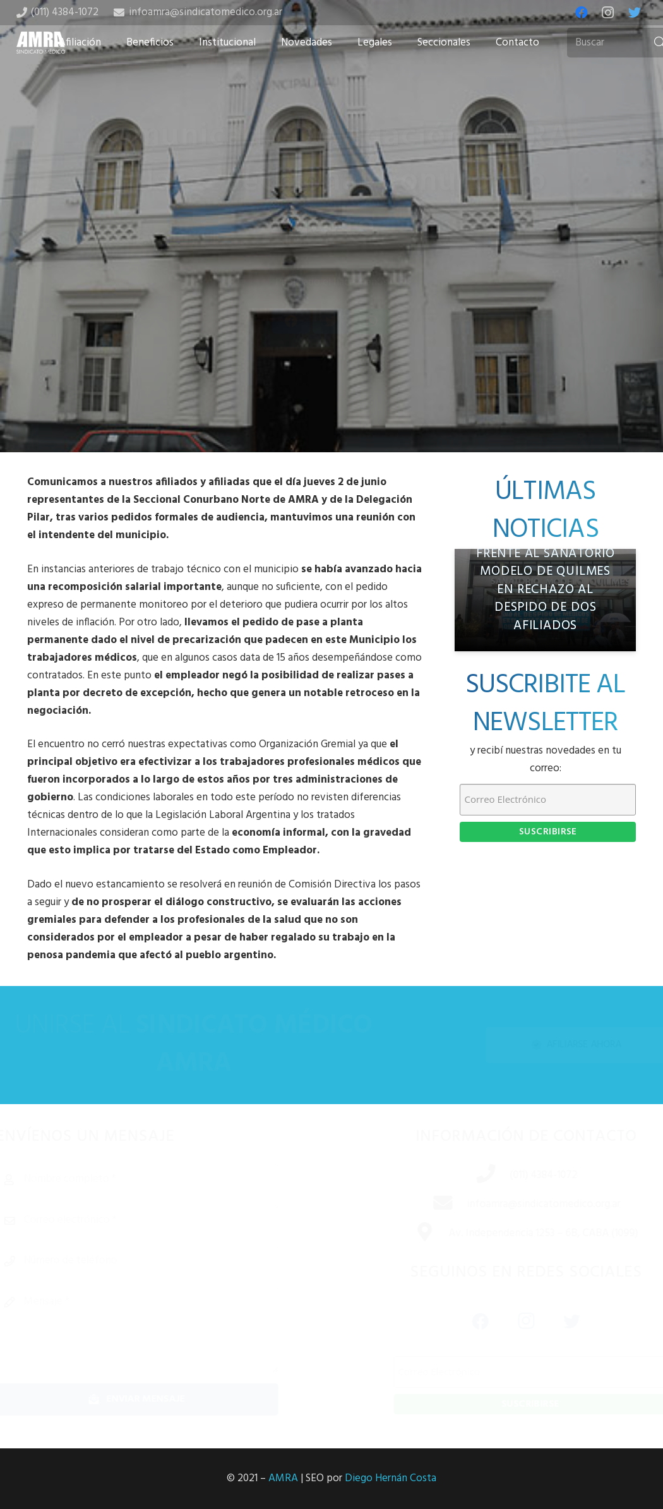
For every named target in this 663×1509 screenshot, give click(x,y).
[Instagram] (608, 12)
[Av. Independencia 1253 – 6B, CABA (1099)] (414, 1233)
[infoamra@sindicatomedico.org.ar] (432, 1204)
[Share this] (291, 352)
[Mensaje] (154, 1330)
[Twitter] (634, 12)
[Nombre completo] (154, 1179)
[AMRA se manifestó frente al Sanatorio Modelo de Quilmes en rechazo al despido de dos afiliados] (545, 600)
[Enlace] (41, 43)
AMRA (283, 1478)
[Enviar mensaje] (154, 1399)
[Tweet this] (331, 352)
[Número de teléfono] (154, 1261)
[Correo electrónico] (154, 1220)
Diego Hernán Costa (390, 1478)
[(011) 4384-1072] (475, 1175)
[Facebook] (581, 12)
